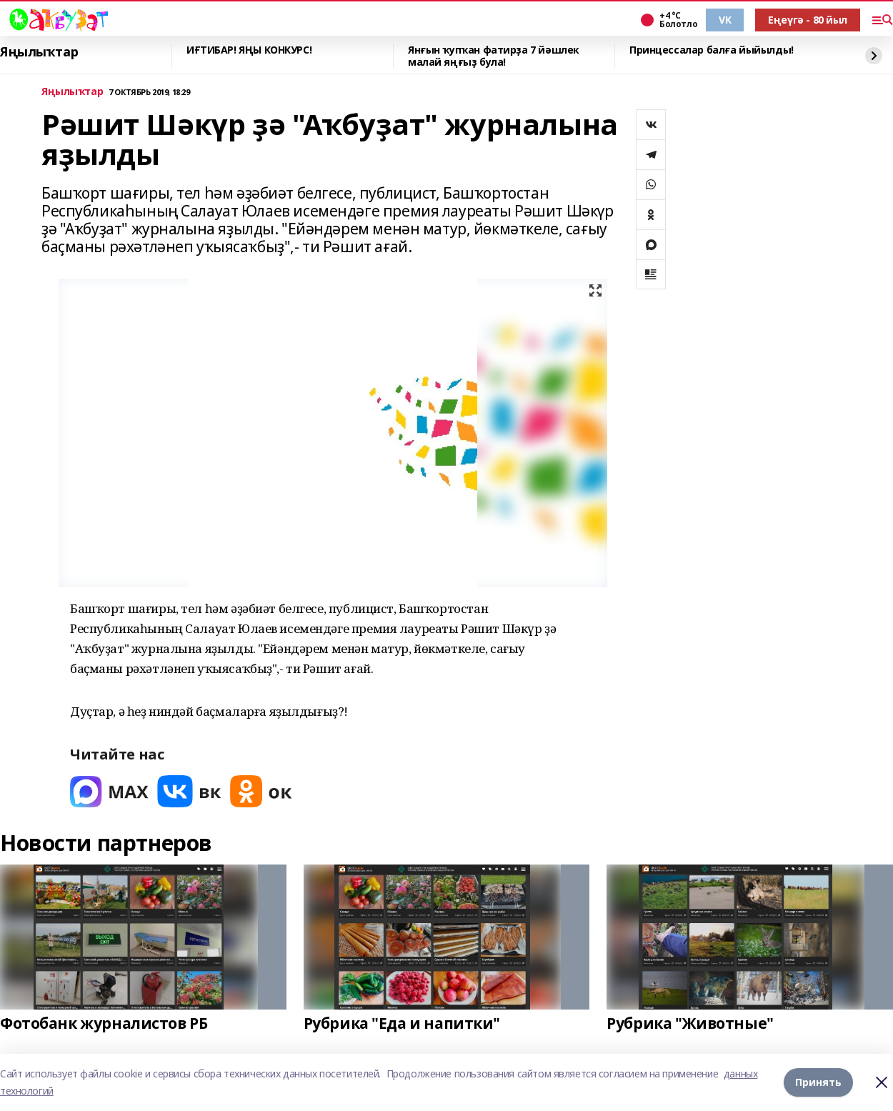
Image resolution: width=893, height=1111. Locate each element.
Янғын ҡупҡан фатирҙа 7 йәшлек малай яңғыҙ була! (493, 56)
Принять (818, 1082)
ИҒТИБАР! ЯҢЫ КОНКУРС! (248, 50)
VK (725, 19)
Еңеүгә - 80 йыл (807, 19)
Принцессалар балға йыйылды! (711, 50)
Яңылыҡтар (39, 52)
